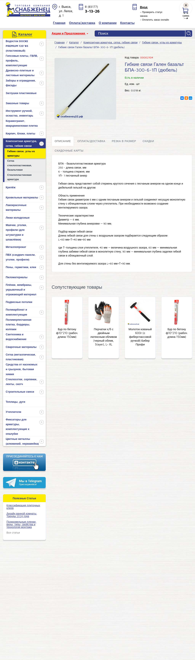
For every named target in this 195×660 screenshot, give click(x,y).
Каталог (74, 42)
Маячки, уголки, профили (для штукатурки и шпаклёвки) (16, 232)
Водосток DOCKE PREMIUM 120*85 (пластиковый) (17, 45)
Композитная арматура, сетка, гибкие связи (21, 143)
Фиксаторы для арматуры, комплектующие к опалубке (17, 426)
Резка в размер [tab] (124, 140)
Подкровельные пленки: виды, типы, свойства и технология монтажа (21, 523)
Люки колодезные (18, 217)
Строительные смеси (20, 391)
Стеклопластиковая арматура (19, 176)
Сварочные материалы (21, 346)
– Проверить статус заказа (151, 13)
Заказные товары (17, 102)
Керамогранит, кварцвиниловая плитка (22, 123)
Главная (59, 42)
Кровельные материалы (22, 196)
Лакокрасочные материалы (16, 207)
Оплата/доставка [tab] (91, 140)
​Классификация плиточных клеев (23, 506)
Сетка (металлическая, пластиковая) (21, 356)
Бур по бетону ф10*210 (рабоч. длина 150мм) (67, 332)
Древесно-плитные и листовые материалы (20, 72)
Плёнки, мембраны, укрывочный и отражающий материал (21, 289)
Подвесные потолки (19, 301)
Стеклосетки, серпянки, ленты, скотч (21, 381)
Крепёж (10, 186)
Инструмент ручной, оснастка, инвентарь (19, 113)
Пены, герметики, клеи (21, 266)
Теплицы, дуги (15, 401)
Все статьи (13, 532)
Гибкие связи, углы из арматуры (21, 153)
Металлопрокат (16, 246)
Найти (189, 33)
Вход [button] (144, 7)
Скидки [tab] (148, 140)
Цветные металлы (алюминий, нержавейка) (22, 441)
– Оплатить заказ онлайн (154, 19)
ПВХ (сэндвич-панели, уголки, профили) (21, 256)
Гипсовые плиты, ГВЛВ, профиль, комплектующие (22, 60)
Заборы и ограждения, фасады (21, 82)
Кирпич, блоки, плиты (20, 132)
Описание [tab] (63, 140)
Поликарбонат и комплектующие (16, 312)
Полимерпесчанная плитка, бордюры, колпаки (18, 323)
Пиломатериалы (16, 276)
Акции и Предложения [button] (69, 33)
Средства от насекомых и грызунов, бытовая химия (21, 368)
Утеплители (13, 411)
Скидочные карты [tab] (69, 150)
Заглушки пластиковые (21, 92)
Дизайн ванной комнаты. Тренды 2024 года (21, 514)
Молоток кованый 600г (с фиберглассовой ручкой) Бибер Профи (140, 336)
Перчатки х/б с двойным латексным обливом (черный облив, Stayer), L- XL (103, 336)
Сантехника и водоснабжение (16, 336)
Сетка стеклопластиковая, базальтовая (19, 165)
